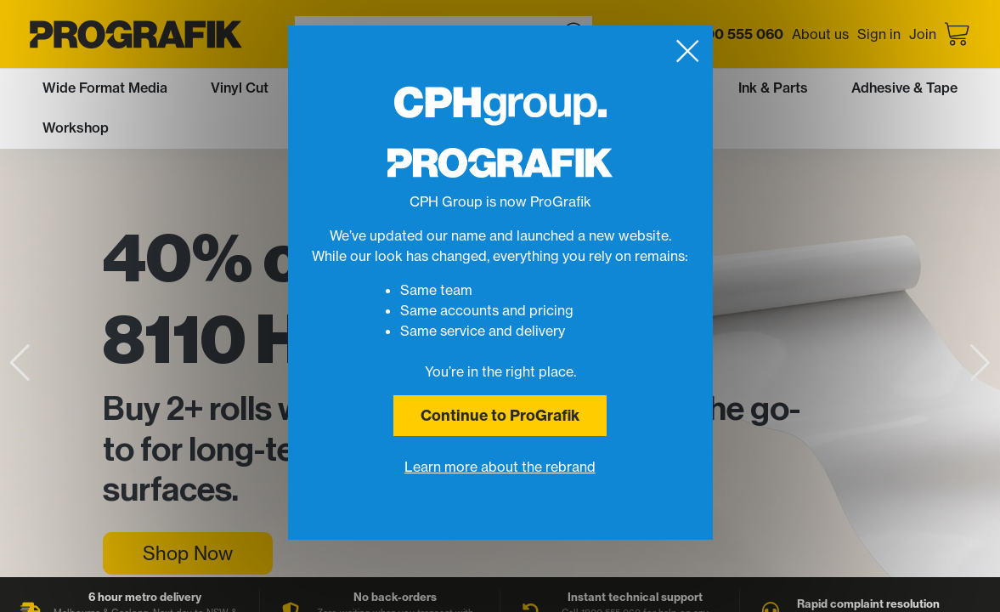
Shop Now (188, 552)
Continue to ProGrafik (500, 415)
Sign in (879, 34)
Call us (714, 34)
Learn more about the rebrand (500, 466)
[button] (980, 363)
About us (820, 34)
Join (922, 34)
